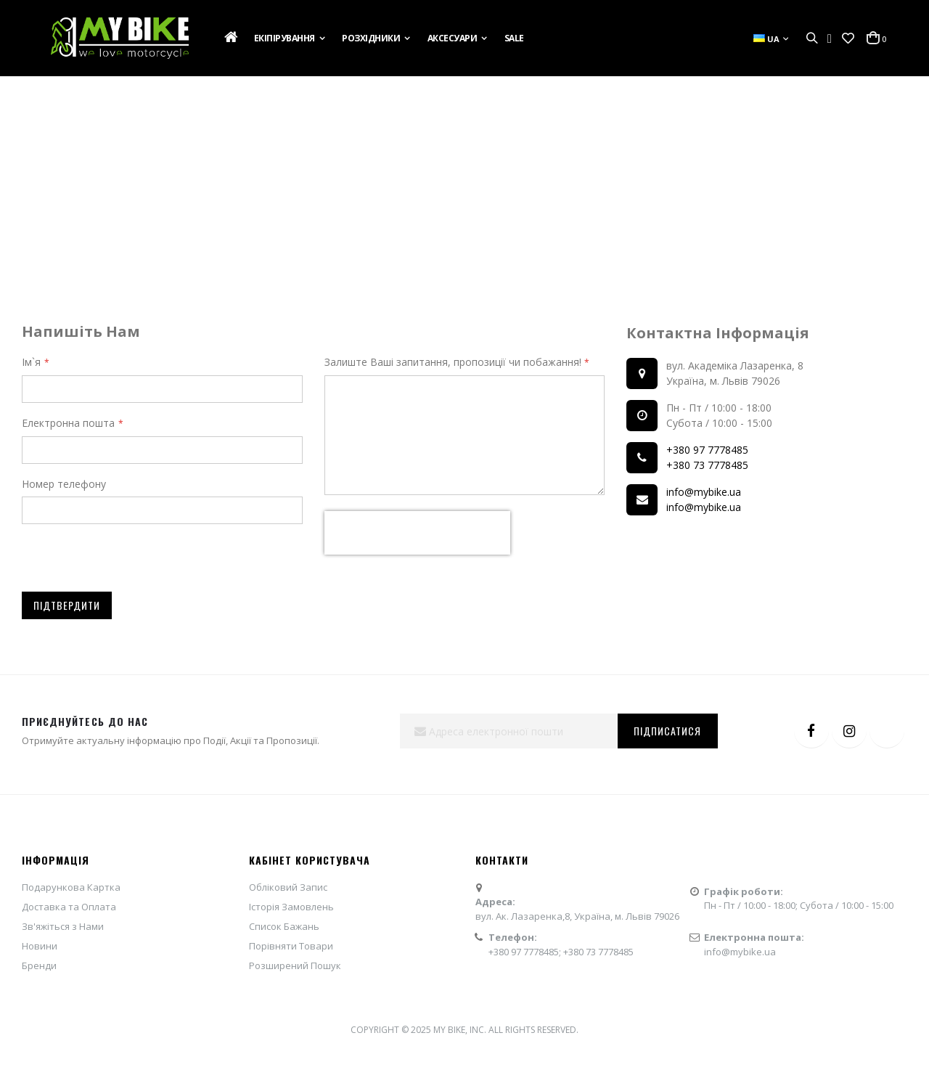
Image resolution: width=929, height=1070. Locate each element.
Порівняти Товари (291, 945)
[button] (848, 38)
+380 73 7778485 (707, 465)
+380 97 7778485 (707, 450)
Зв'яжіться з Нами (63, 926)
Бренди (39, 965)
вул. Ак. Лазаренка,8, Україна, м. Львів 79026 (577, 916)
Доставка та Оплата (69, 906)
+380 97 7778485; (525, 951)
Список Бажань (284, 926)
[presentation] (417, 533)
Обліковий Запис (288, 887)
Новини (39, 945)
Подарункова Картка (71, 887)
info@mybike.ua (703, 492)
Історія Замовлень (291, 906)
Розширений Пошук (295, 965)
